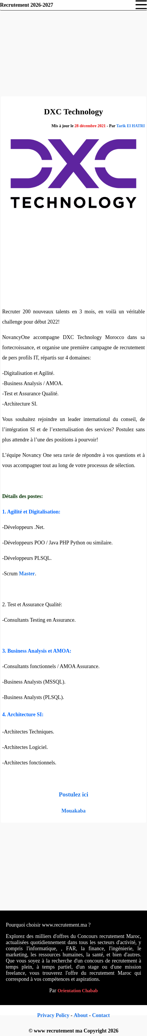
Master (27, 573)
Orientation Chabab (78, 990)
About (81, 1015)
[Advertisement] (73, 52)
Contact (101, 1015)
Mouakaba (73, 811)
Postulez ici (73, 794)
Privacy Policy (53, 1015)
